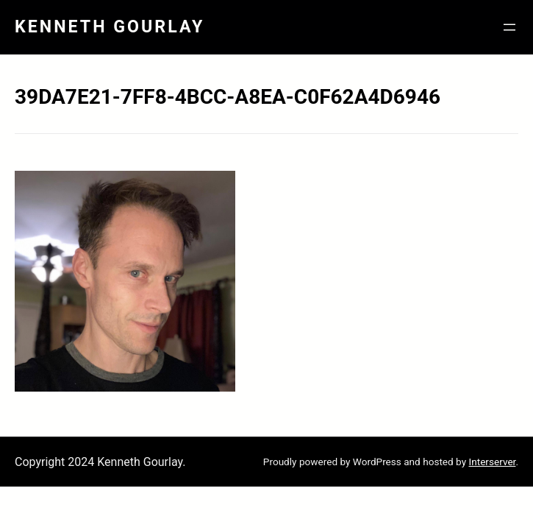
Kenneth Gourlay (109, 26)
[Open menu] (509, 27)
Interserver (491, 461)
